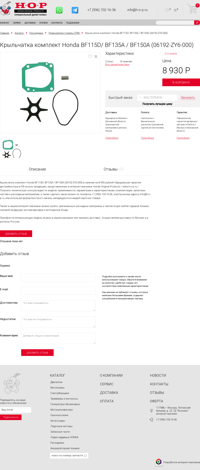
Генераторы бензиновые (65, 404)
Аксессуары (57, 420)
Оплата (43, 23)
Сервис (17, 23)
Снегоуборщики (59, 393)
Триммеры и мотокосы (64, 398)
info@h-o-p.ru (137, 10)
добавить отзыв (16, 233)
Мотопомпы (57, 387)
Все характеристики (117, 64)
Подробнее (111, 137)
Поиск (197, 22)
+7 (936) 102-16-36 (102, 10)
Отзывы (157, 393)
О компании (111, 375)
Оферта (156, 401)
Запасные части (60, 431)
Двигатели (56, 382)
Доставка (30, 23)
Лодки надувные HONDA (64, 437)
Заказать (188, 98)
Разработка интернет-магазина (177, 462)
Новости (158, 375)
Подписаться (10, 417)
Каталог (4, 23)
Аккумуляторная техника (64, 448)
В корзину (181, 82)
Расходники (57, 442)
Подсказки (72, 23)
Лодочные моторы (61, 426)
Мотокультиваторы (61, 409)
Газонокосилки (59, 415)
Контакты (56, 23)
